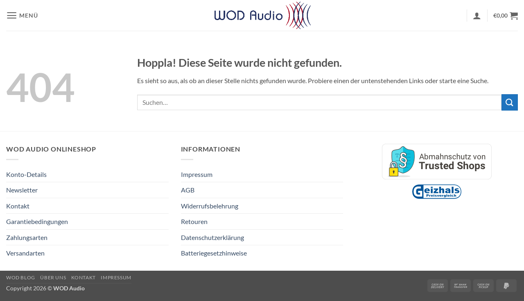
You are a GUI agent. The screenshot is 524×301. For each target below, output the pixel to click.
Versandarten (25, 253)
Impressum (196, 174)
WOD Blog (20, 277)
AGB (187, 190)
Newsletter (22, 190)
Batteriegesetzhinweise (214, 253)
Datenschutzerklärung (212, 237)
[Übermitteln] (509, 102)
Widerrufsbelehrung (209, 206)
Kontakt (17, 206)
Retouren (194, 221)
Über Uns (53, 277)
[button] (22, 15)
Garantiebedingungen (37, 221)
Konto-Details (26, 174)
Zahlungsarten (26, 237)
